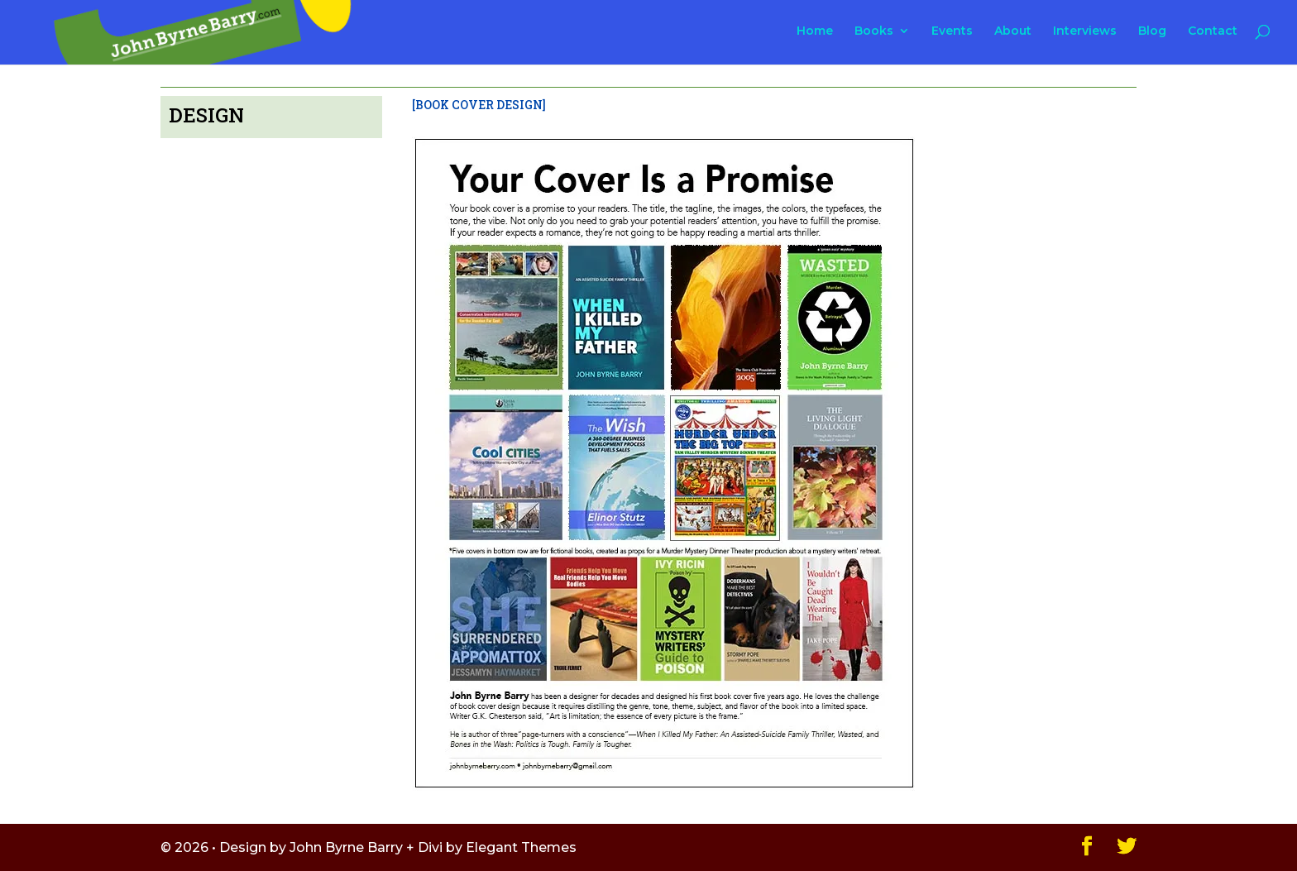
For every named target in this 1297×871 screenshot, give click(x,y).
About (1012, 31)
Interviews (1085, 31)
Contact (1212, 31)
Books (873, 31)
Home (815, 31)
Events (952, 31)
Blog (1152, 31)
